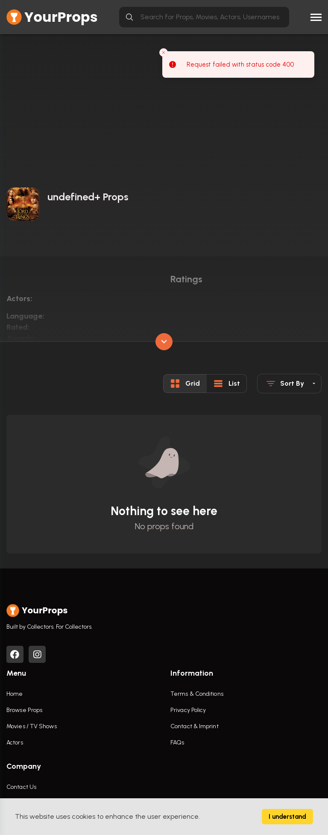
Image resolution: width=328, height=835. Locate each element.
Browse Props (24, 710)
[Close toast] (163, 52)
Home (14, 693)
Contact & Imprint (194, 726)
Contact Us (21, 787)
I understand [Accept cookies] (287, 816)
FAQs (177, 742)
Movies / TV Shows (31, 726)
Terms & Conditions (196, 693)
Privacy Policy (188, 710)
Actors (14, 742)
